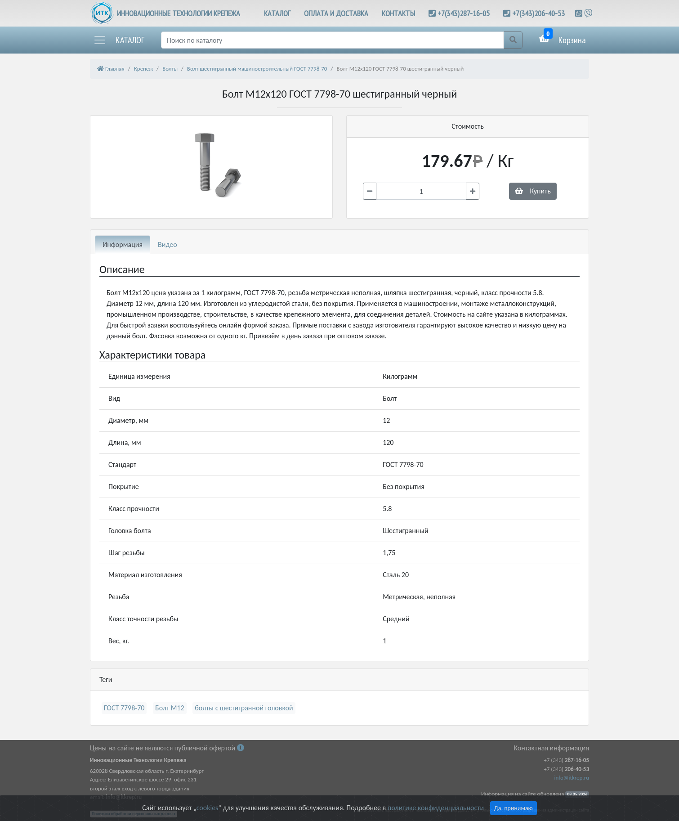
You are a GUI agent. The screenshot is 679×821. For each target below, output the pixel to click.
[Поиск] (332, 40)
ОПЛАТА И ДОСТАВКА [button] (336, 13)
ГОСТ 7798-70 (124, 708)
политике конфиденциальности (436, 807)
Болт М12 (169, 708)
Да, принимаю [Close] (513, 808)
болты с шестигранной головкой (244, 708)
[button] (118, 40)
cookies (207, 807)
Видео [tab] (167, 244)
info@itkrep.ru (571, 777)
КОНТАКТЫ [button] (398, 13)
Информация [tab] (123, 244)
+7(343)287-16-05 (464, 13)
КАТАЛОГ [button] (277, 13)
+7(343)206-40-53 (538, 13)
